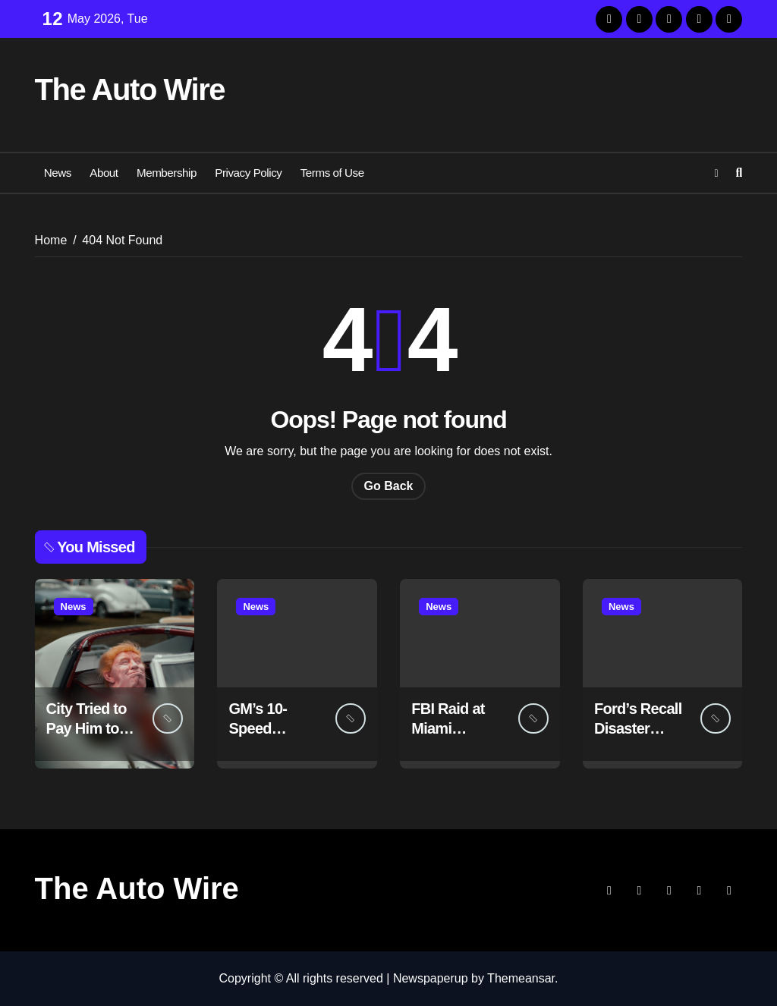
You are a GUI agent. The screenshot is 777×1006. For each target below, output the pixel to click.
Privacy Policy (248, 172)
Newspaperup (430, 978)
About (104, 172)
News (57, 172)
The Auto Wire (130, 89)
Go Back (389, 485)
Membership (167, 172)
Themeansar (521, 978)
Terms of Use (332, 172)
